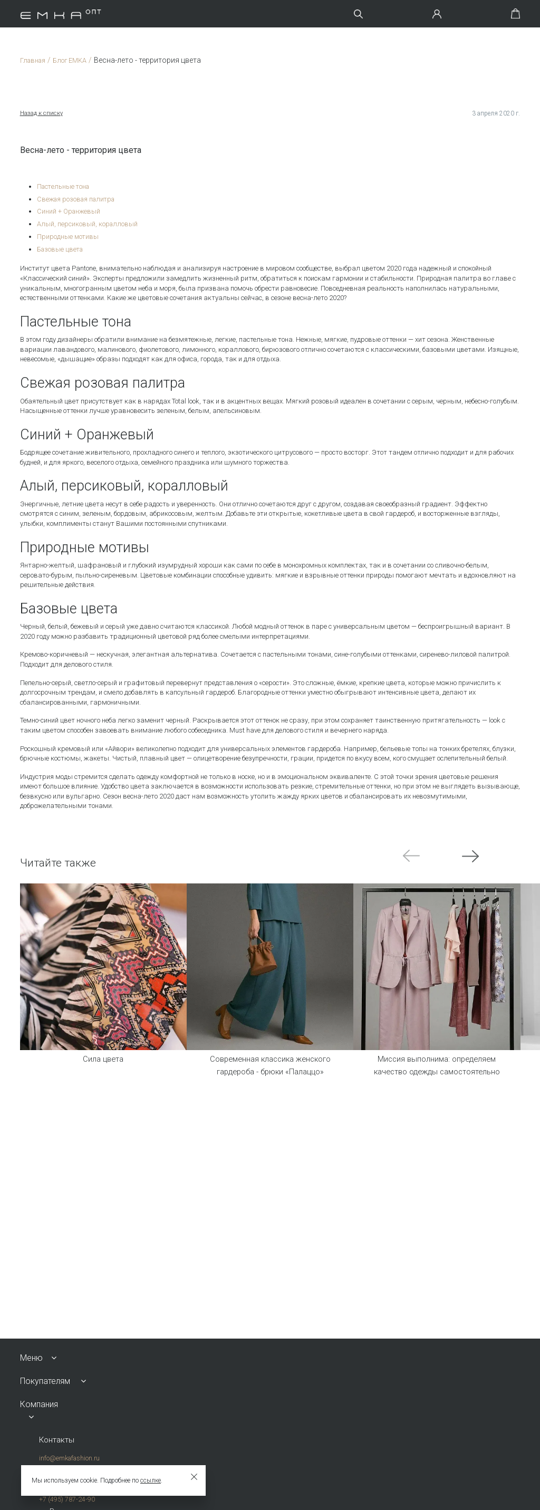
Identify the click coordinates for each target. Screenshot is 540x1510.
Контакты (57, 1440)
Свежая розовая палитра (78, 199)
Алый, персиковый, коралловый (88, 223)
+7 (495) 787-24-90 (66, 1499)
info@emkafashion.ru (69, 1458)
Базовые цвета (61, 248)
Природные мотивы (68, 235)
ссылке (150, 1480)
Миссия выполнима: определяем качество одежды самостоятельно (436, 1067)
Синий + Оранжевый (69, 211)
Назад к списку (42, 113)
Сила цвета (103, 1059)
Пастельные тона (64, 186)
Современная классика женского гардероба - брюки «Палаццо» (270, 1067)
